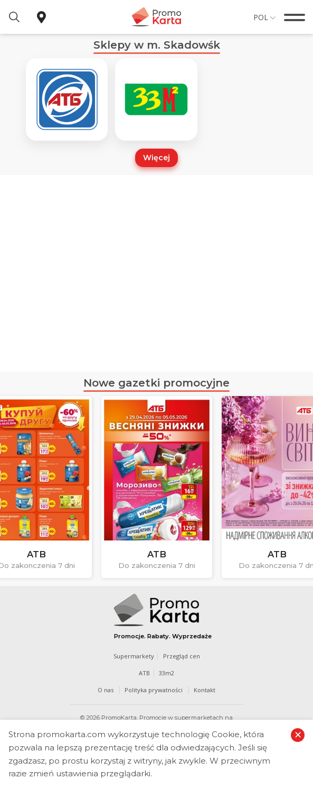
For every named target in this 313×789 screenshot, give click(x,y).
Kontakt (204, 690)
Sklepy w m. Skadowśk (156, 45)
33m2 (166, 673)
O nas (105, 690)
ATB (144, 673)
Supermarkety (133, 656)
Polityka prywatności (154, 690)
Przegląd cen (181, 656)
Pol (260, 17)
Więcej (156, 157)
